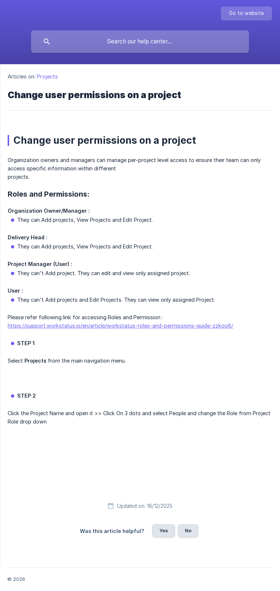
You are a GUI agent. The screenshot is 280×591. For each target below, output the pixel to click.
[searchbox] (140, 41)
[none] (246, 13)
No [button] (188, 530)
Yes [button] (163, 530)
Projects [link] (47, 76)
